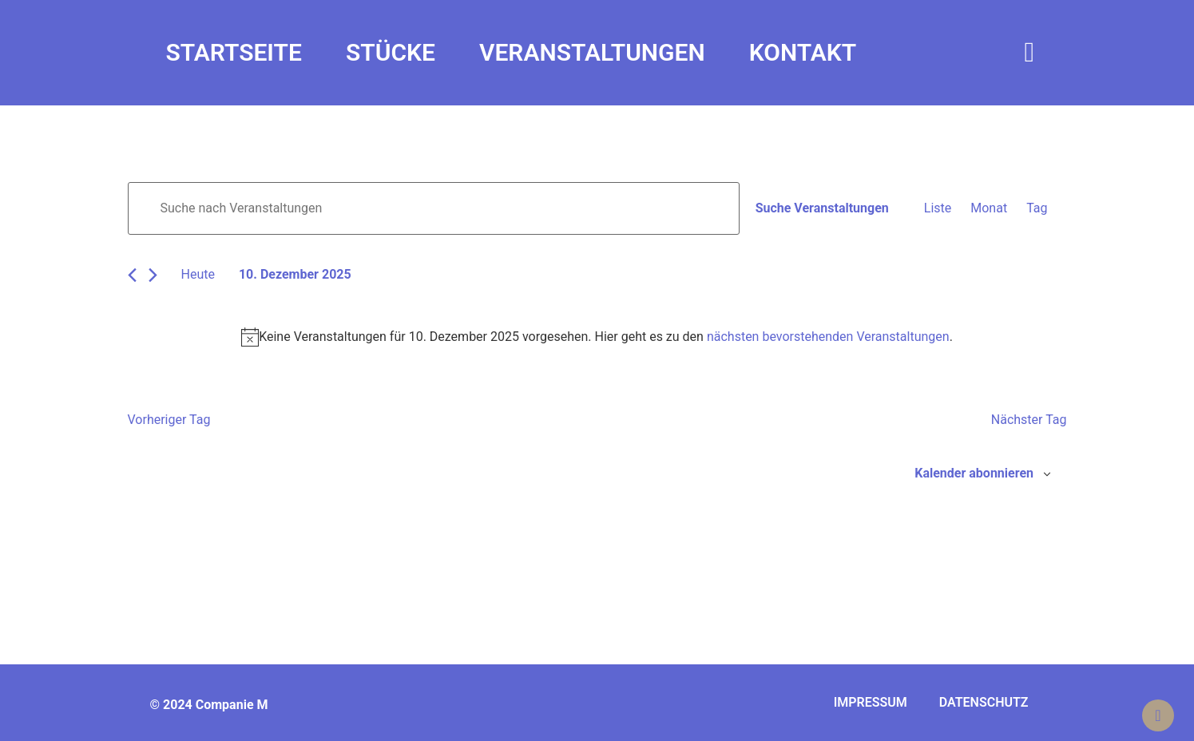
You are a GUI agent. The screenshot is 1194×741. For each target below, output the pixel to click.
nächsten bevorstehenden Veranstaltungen (828, 336)
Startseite (234, 52)
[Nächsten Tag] (153, 275)
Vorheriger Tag (169, 419)
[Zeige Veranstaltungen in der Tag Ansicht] (1036, 208)
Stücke (390, 52)
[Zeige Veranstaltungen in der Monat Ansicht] (988, 208)
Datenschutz (984, 702)
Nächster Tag (1029, 419)
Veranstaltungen (592, 52)
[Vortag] (132, 275)
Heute (198, 274)
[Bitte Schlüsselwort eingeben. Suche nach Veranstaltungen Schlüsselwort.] (434, 208)
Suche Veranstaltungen (822, 208)
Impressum (870, 702)
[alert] (597, 337)
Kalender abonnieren (973, 473)
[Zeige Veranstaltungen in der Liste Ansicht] (937, 208)
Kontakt (803, 52)
